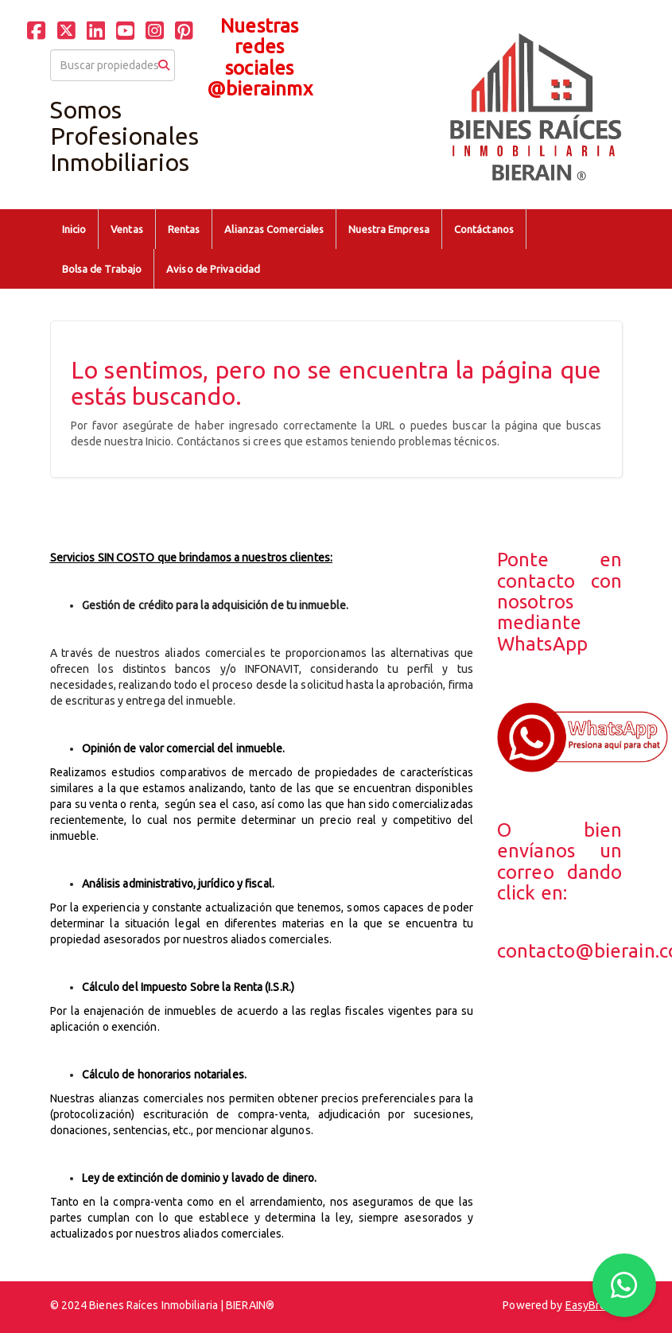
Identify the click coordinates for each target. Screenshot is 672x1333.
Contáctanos (484, 229)
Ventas (127, 229)
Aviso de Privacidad (213, 268)
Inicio (74, 229)
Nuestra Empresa (388, 229)
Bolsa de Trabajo (102, 268)
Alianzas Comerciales (274, 229)
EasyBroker (594, 1305)
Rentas (184, 229)
